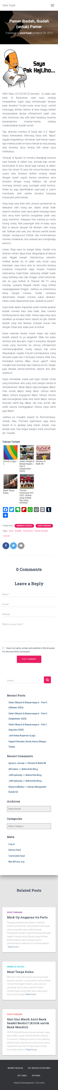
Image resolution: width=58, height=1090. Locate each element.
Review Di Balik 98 (41, 462)
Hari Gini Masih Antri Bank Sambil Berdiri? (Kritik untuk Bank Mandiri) (28, 1023)
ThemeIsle (39, 1083)
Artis (11, 531)
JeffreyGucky (15, 775)
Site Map (36, 1076)
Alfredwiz (13, 769)
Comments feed (17, 856)
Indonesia (28, 531)
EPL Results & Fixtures (39, 1068)
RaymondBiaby (16, 787)
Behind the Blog (30, 769)
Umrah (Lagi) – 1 (10, 462)
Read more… (14, 947)
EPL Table (22, 1076)
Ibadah (18, 531)
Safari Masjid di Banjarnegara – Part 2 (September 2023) (26, 466)
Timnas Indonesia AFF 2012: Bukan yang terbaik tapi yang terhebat (26, 496)
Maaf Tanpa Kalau (8, 491)
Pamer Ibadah (41, 531)
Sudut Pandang (44, 526)
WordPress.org (16, 861)
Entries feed (15, 850)
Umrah (6, 536)
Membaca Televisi (24, 526)
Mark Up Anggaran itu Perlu (27, 917)
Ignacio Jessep (16, 763)
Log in (12, 844)
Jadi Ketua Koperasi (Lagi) (22, 735)
